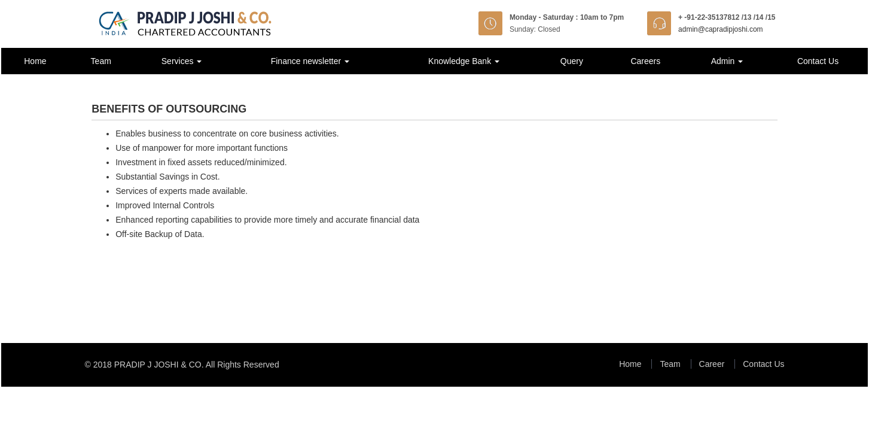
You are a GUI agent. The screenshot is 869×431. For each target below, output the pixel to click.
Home (35, 61)
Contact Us (817, 61)
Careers (645, 61)
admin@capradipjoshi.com (720, 29)
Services (181, 61)
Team (101, 61)
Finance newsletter (310, 61)
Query (571, 61)
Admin (727, 61)
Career (712, 364)
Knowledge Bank (463, 61)
